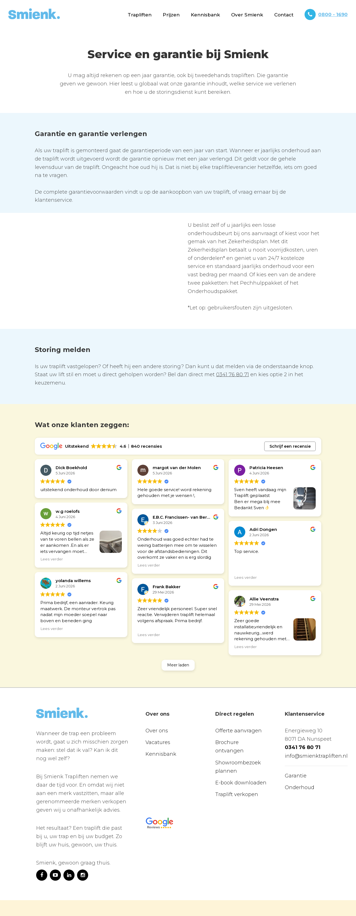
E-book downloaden (240, 757)
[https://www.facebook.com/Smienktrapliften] (41, 849)
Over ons (156, 705)
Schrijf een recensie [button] (290, 446)
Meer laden (178, 639)
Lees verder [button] (51, 559)
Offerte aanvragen (238, 705)
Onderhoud (299, 762)
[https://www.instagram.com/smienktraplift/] (82, 849)
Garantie (295, 750)
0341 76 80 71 (232, 374)
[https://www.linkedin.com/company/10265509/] (69, 849)
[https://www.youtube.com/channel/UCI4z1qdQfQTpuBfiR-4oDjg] (55, 849)
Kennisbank (205, 15)
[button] (140, 15)
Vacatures (157, 717)
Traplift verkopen (236, 768)
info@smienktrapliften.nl (316, 730)
